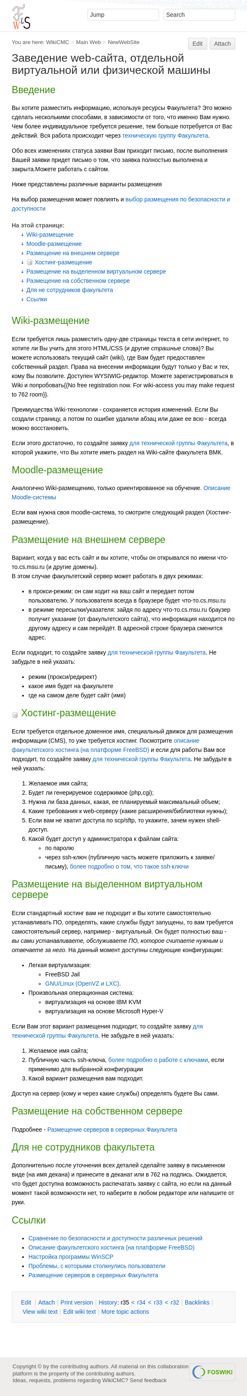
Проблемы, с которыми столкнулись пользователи (96, 1266)
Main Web (88, 42)
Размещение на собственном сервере (78, 280)
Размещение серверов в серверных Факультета (112, 1129)
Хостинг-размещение (59, 262)
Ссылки (36, 299)
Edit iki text (79, 1311)
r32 (175, 1302)
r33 (158, 1302)
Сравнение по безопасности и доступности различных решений (115, 1238)
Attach (222, 43)
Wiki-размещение (50, 234)
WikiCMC (57, 42)
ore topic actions (125, 1311)
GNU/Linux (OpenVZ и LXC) (82, 983)
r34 (141, 1302)
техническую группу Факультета (165, 135)
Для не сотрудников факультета (69, 290)
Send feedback (148, 1380)
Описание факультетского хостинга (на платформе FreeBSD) (111, 1247)
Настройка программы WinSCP (70, 1256)
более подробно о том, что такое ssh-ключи (129, 866)
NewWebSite (124, 42)
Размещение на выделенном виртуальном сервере (96, 271)
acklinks (197, 1302)
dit (27, 1302)
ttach (46, 1302)
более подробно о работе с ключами (158, 1060)
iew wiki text (40, 1311)
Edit (198, 43)
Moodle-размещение (54, 243)
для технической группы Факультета (178, 443)
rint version (77, 1302)
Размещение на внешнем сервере (73, 253)
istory (108, 1302)
